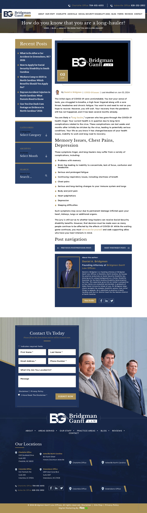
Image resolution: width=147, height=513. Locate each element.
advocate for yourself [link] (92, 230)
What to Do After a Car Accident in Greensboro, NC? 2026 (35, 57)
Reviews (129, 14)
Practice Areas (86, 431)
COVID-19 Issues (91, 92)
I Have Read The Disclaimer (34, 395)
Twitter (112, 301)
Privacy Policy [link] (112, 505)
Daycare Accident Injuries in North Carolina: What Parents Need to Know (35, 95)
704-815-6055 (96, 5)
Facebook (101, 301)
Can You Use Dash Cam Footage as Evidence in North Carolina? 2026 (32, 107)
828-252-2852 (138, 5)
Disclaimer (23, 391)
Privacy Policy (37, 391)
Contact (138, 14)
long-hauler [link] (77, 117)
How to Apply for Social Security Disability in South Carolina (34, 68)
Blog (113, 14)
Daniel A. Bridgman (73, 92)
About (41, 14)
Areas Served (46, 431)
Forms (120, 14)
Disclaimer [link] (86, 505)
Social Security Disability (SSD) (94, 14)
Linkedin (106, 301)
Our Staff (50, 14)
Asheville (72, 14)
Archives (24, 152)
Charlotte (61, 14)
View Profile (89, 301)
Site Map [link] (98, 505)
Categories (25, 131)
